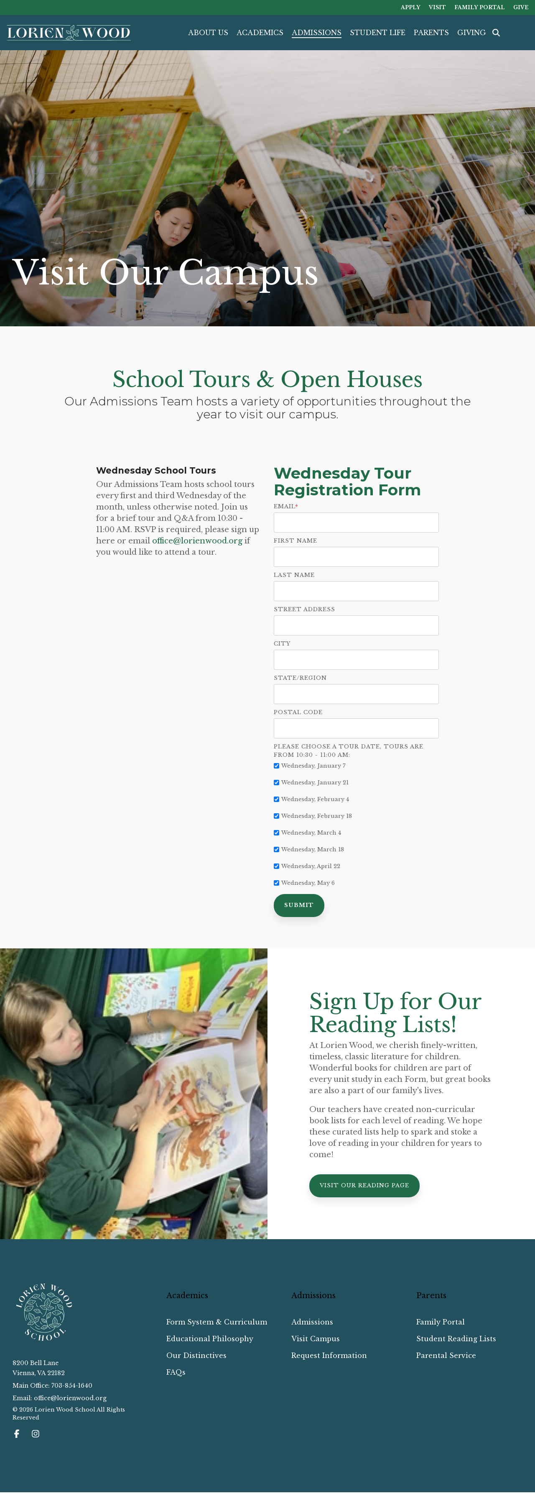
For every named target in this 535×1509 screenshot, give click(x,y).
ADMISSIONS (316, 32)
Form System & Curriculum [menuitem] (216, 1322)
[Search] (496, 33)
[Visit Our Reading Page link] (364, 1185)
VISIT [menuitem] (437, 7)
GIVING (471, 32)
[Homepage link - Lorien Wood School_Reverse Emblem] (44, 1339)
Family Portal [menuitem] (440, 1322)
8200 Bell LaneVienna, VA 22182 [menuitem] (39, 1368)
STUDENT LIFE (377, 32)
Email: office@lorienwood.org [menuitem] (60, 1398)
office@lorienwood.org (197, 541)
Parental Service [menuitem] (446, 1355)
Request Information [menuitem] (329, 1355)
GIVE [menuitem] (521, 7)
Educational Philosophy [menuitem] (209, 1339)
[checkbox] (356, 824)
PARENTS (431, 32)
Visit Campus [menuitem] (315, 1339)
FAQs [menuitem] (176, 1372)
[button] (17, 1434)
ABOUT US (208, 32)
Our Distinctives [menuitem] (196, 1355)
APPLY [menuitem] (410, 7)
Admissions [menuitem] (312, 1322)
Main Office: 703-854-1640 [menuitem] (52, 1385)
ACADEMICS (260, 32)
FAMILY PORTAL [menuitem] (479, 7)
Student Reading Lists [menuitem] (456, 1339)
